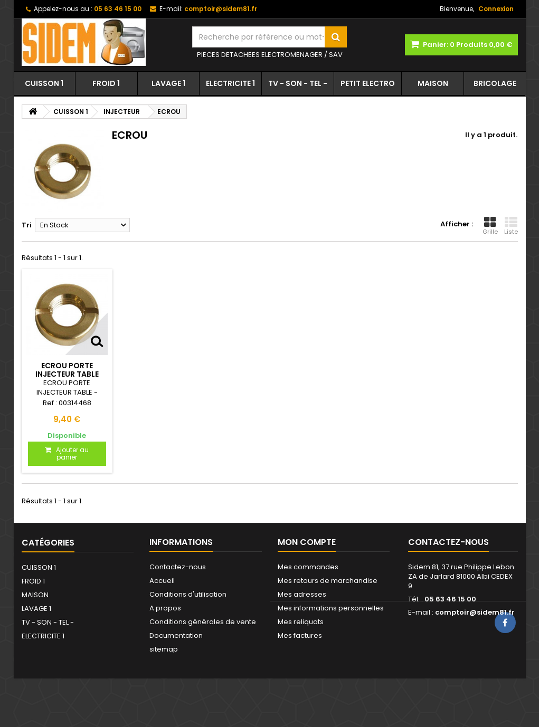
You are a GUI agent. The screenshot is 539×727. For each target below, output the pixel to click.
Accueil (162, 581)
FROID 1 (106, 83)
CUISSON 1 (44, 83)
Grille (490, 226)
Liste (511, 226)
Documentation (176, 635)
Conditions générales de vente (202, 622)
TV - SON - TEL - (297, 83)
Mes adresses (302, 594)
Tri (27, 225)
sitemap (163, 649)
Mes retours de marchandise (327, 581)
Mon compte (307, 542)
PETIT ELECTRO (368, 83)
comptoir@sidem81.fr (475, 612)
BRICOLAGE (495, 83)
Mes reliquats (301, 622)
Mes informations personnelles (331, 608)
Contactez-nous (177, 567)
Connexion (496, 8)
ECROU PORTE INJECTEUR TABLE (67, 369)
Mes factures (300, 635)
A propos (165, 608)
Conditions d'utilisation (187, 594)
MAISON (433, 83)
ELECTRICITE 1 (230, 83)
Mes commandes (308, 567)
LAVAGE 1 (168, 83)
